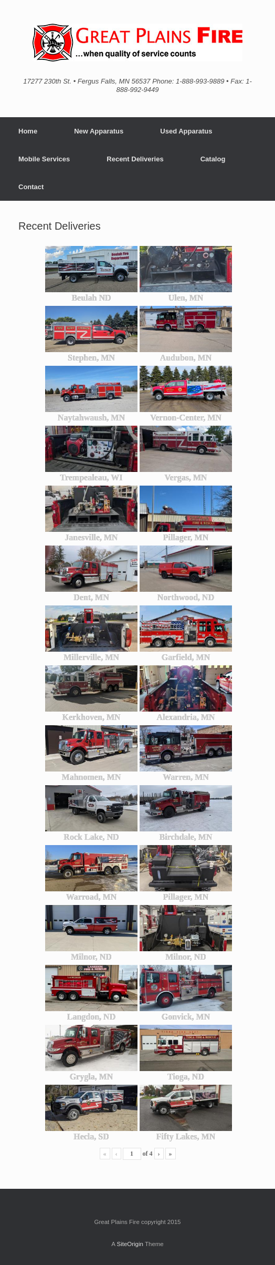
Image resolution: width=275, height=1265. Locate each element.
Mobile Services (44, 159)
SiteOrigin (130, 1244)
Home (27, 131)
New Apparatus (98, 131)
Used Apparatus (186, 131)
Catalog (213, 159)
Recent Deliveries (135, 159)
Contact (31, 187)
